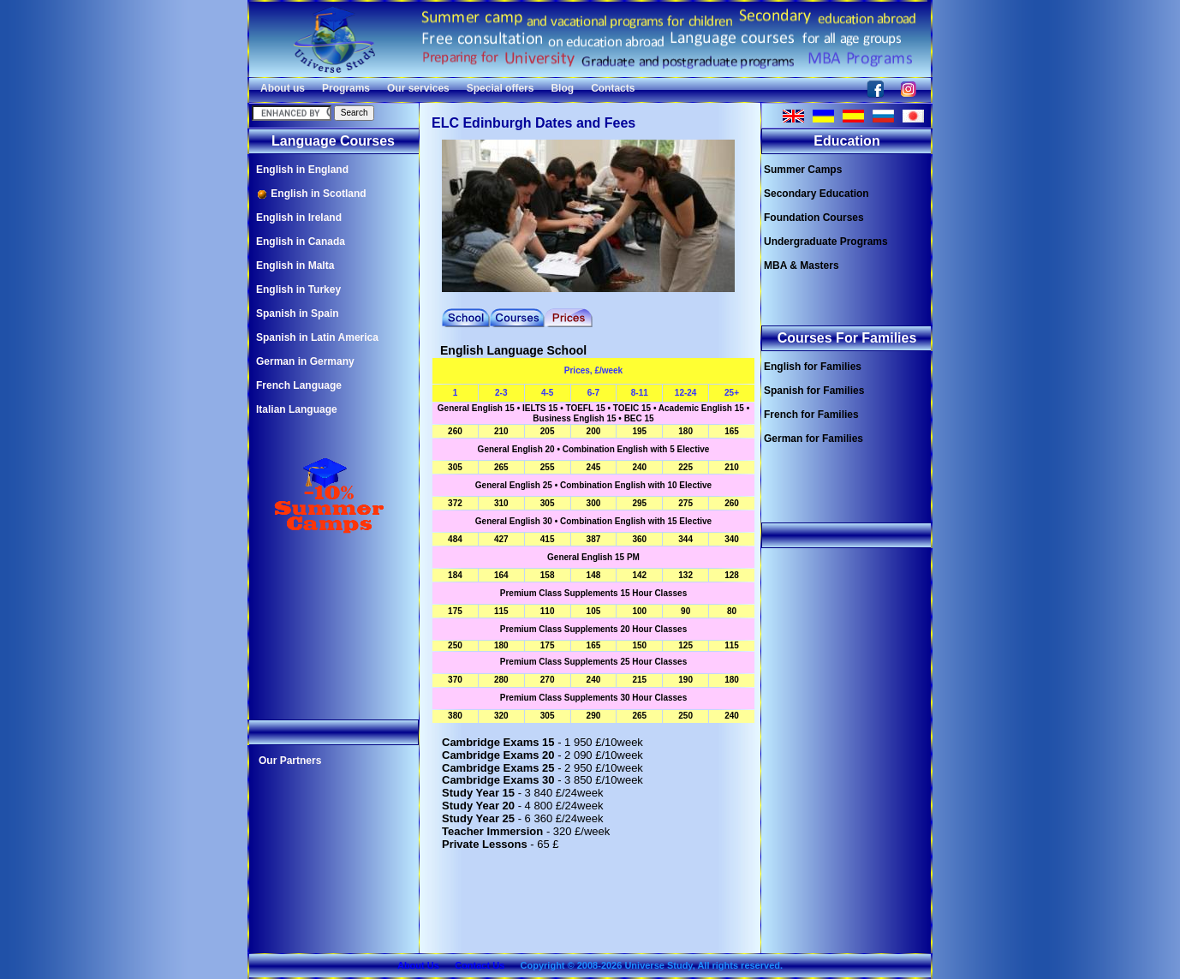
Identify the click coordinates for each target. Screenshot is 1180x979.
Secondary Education (816, 194)
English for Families (812, 367)
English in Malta (295, 266)
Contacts (613, 88)
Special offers (500, 88)
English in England (302, 170)
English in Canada (300, 242)
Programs (346, 88)
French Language (299, 385)
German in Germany (305, 361)
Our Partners (290, 761)
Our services (418, 88)
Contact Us (479, 965)
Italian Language (296, 409)
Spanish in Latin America (317, 337)
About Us (418, 965)
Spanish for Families (814, 391)
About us (282, 88)
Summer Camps (803, 170)
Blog (562, 88)
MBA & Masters (801, 266)
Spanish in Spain (297, 313)
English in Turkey (298, 289)
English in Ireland (299, 218)
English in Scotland (311, 194)
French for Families (811, 415)
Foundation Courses (814, 218)
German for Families (813, 439)
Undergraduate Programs (826, 242)
